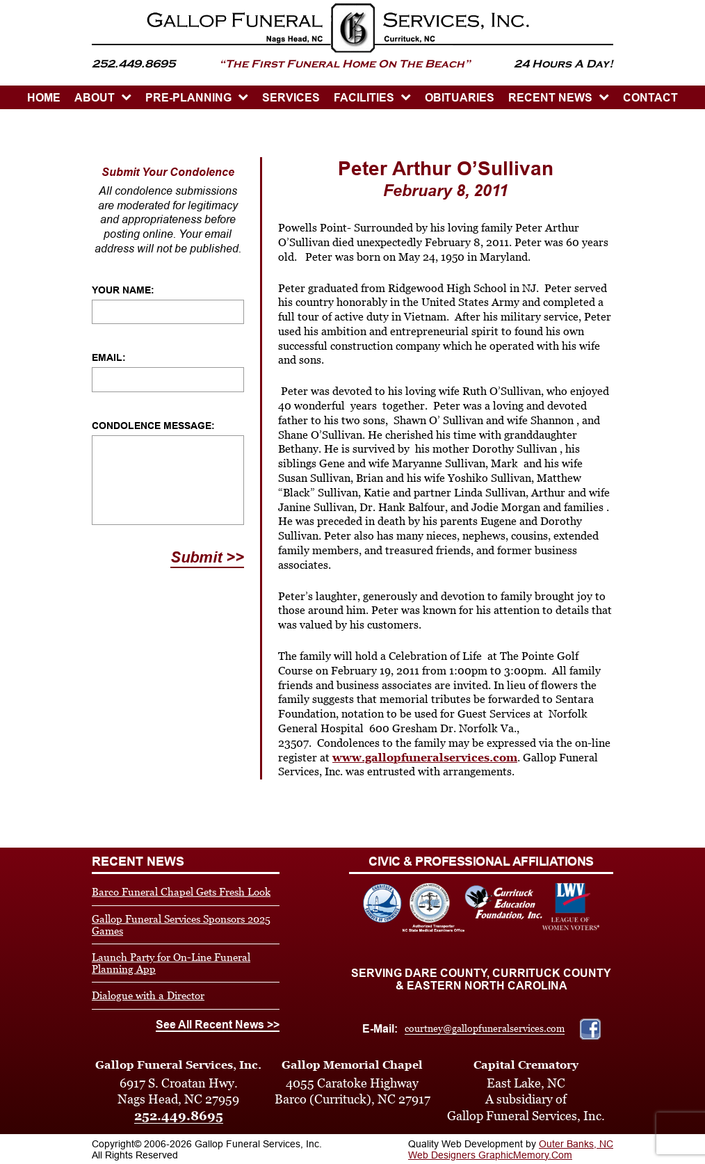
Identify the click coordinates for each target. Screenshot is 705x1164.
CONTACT (650, 98)
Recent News (550, 98)
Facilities (364, 98)
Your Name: (123, 290)
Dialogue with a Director (148, 995)
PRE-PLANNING (188, 98)
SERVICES (291, 98)
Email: (109, 357)
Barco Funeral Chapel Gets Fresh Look (181, 892)
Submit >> (207, 557)
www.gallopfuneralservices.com (424, 757)
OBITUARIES (459, 98)
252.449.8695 (178, 1115)
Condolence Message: (153, 425)
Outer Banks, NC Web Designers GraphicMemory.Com (510, 1149)
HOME (43, 98)
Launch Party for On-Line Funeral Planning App (171, 963)
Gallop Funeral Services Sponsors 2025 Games (181, 925)
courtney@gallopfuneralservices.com (485, 1028)
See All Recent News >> (217, 1024)
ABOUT (94, 98)
